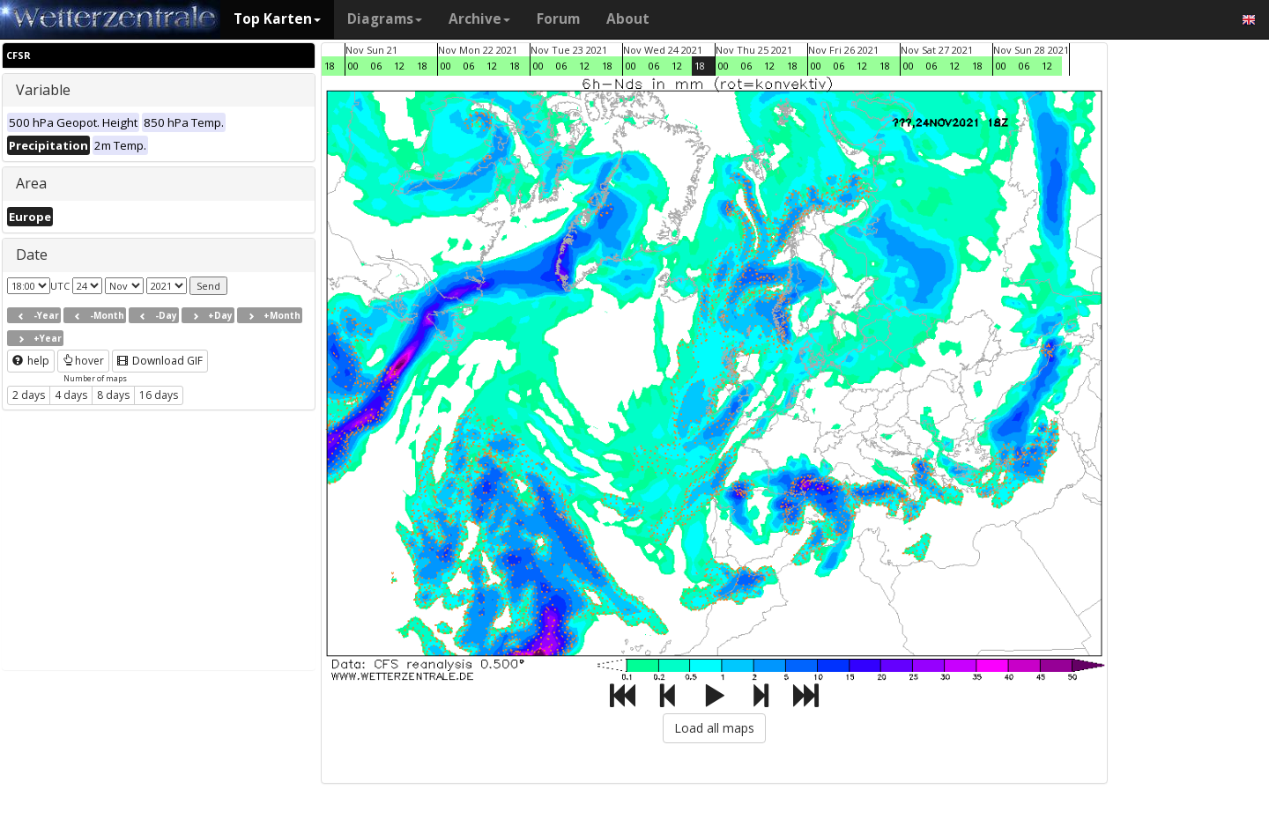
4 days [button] (71, 394)
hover (83, 361)
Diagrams (384, 19)
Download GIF (160, 361)
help (30, 361)
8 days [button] (113, 394)
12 (399, 65)
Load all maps (714, 727)
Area (31, 183)
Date (32, 254)
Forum (558, 19)
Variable (43, 90)
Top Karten (277, 19)
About (627, 19)
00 (353, 65)
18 (329, 65)
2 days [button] (28, 394)
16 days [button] (158, 394)
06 (376, 65)
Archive (479, 19)
